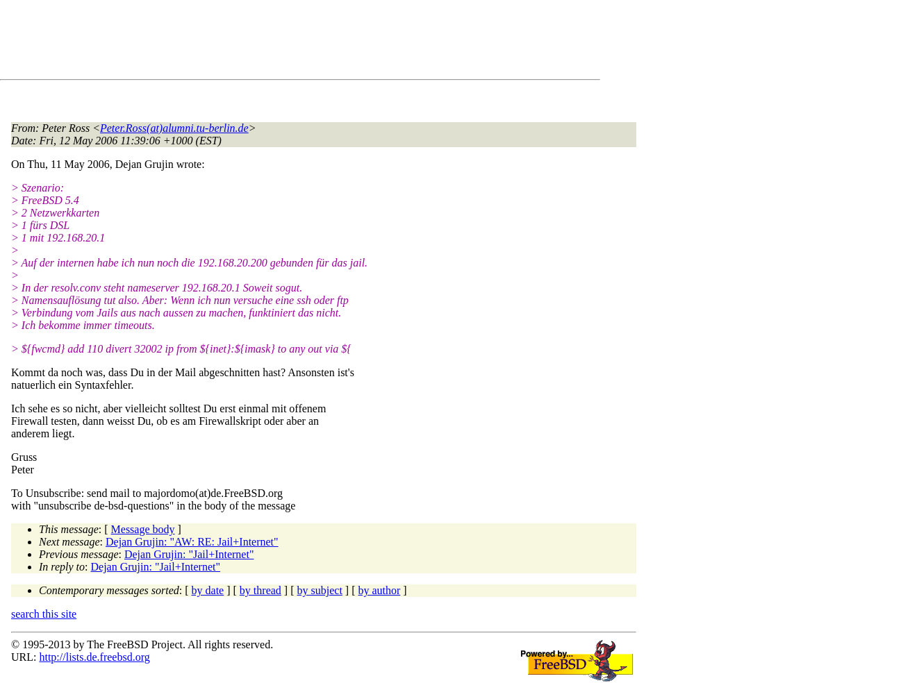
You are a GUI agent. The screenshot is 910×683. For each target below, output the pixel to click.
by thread (260, 590)
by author (379, 590)
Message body (143, 529)
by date (208, 590)
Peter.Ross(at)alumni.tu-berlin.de (174, 128)
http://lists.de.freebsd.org (94, 657)
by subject (319, 590)
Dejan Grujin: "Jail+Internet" (189, 554)
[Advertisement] (264, 42)
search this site (43, 614)
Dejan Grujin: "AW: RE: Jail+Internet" (192, 542)
